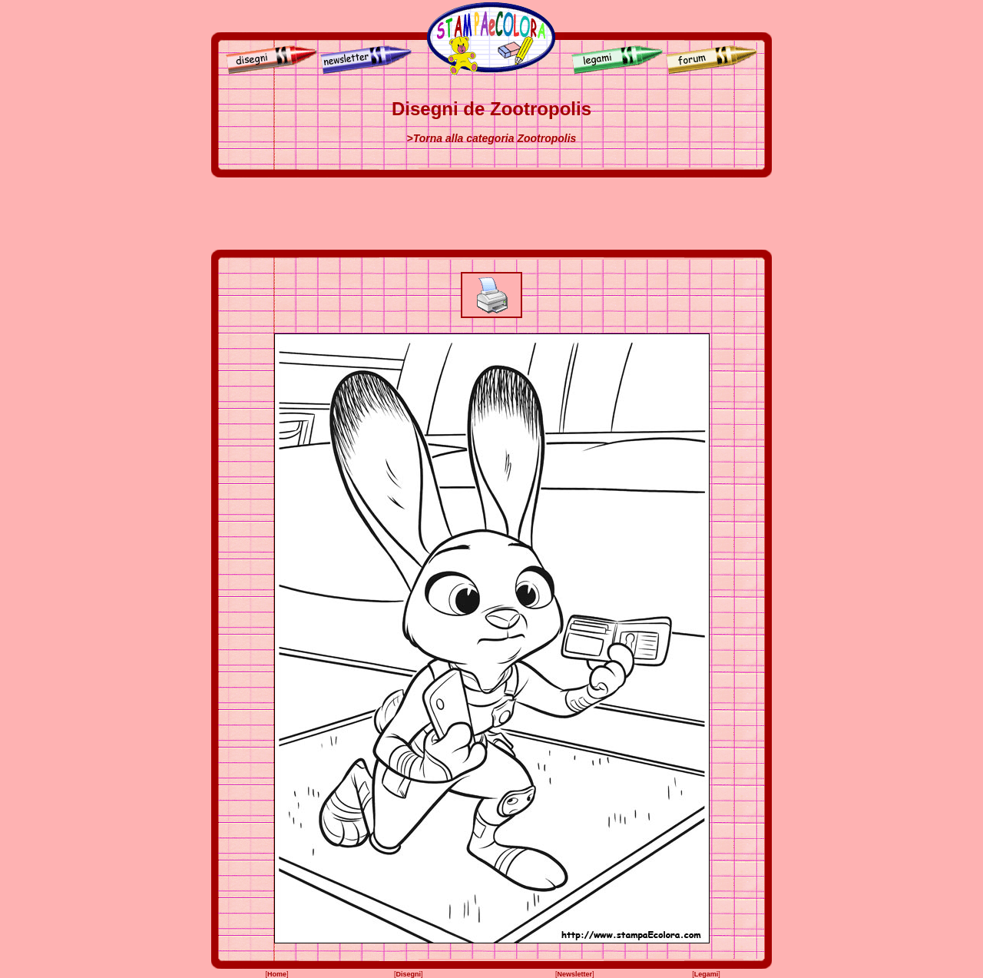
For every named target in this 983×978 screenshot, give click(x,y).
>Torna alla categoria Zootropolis (492, 138)
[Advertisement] (491, 213)
